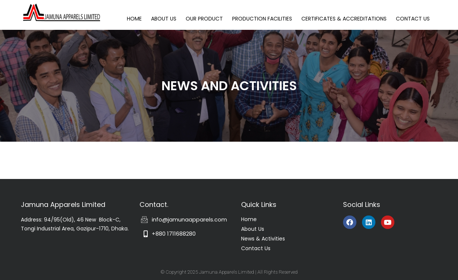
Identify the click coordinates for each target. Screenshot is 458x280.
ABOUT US (163, 18)
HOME (134, 18)
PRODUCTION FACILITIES (262, 18)
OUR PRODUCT (204, 18)
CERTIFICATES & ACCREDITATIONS (344, 18)
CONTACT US (413, 18)
